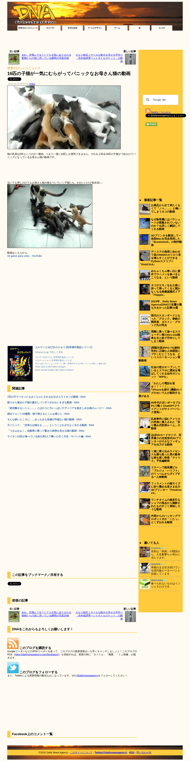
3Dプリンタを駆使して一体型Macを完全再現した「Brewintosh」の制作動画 (166, 240)
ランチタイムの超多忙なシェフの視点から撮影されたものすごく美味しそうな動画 (165, 504)
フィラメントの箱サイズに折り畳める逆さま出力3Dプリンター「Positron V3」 (166, 488)
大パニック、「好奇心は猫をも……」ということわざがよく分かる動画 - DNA (50, 425)
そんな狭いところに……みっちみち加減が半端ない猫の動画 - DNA (44, 419)
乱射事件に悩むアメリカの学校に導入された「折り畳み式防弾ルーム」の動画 (165, 423)
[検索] (160, 100)
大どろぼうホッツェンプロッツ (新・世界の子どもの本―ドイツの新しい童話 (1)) (70, 363)
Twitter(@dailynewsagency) (111, 752)
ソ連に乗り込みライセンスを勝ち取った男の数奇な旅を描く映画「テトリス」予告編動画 (165, 456)
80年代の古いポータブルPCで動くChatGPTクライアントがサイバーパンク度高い (166, 407)
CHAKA (156, 548)
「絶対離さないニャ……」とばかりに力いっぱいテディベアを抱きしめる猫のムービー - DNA (59, 408)
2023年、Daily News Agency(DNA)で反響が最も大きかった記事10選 (166, 304)
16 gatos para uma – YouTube (24, 255)
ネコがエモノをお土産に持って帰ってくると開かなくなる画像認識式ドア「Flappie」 (165, 290)
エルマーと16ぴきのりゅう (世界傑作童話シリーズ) (63, 347)
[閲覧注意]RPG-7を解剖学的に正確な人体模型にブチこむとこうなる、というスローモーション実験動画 (159, 354)
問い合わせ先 (143, 752)
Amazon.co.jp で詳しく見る (49, 352)
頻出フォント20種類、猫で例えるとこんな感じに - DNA (38, 413)
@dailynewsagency (87, 675)
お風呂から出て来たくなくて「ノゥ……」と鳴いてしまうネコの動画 (165, 208)
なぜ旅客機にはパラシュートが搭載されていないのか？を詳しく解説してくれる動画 (165, 224)
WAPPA (156, 564)
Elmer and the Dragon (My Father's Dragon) (54, 370)
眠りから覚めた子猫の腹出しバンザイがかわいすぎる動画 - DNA (43, 402)
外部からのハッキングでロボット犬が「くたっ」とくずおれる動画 (165, 519)
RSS (131, 752)
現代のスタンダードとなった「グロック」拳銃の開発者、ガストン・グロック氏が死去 (165, 320)
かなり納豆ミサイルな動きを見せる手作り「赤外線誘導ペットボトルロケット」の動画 (99, 58)
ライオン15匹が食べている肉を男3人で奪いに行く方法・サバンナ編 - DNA (49, 436)
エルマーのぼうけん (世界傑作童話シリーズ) (54, 357)
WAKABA (157, 580)
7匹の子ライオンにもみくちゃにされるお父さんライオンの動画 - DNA (46, 396)
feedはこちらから (161, 112)
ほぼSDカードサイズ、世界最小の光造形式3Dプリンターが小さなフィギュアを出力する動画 (166, 439)
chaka (32, 84)
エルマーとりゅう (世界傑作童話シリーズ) (53, 360)
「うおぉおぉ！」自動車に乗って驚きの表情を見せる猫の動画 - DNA (45, 430)
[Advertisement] (95, 41)
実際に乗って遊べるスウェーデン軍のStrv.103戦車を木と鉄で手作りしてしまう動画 (165, 336)
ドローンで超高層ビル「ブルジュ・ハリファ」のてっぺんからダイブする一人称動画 (165, 472)
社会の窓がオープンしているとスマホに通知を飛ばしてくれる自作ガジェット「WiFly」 (165, 372)
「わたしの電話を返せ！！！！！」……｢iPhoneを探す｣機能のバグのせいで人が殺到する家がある (160, 389)
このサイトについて (81, 752)
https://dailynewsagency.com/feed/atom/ (37, 654)
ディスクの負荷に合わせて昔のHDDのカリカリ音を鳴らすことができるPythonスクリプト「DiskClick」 (160, 258)
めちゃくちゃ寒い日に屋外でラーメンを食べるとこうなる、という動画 (165, 274)
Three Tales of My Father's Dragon (50, 367)
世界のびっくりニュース (23, 68)
